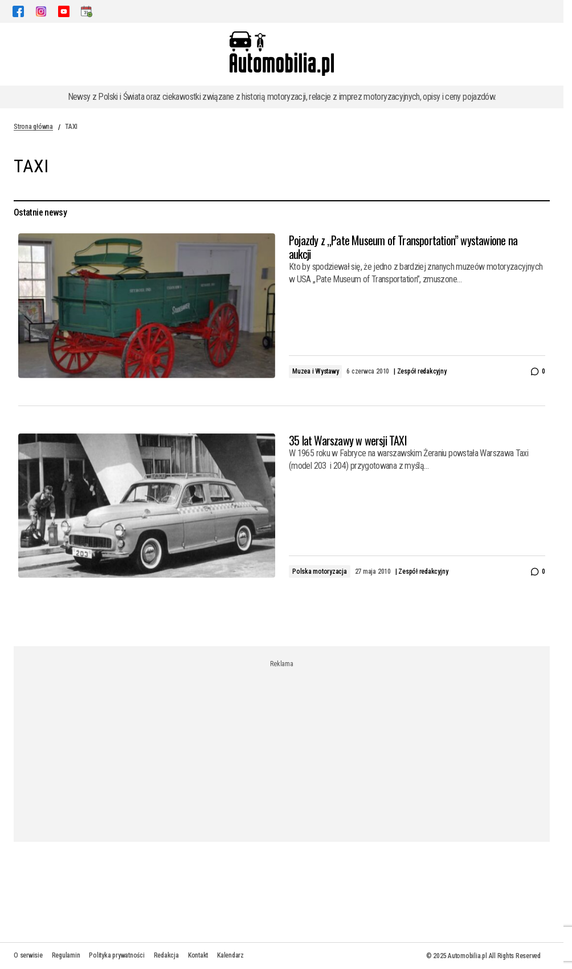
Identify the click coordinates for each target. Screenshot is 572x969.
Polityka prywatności (116, 955)
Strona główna (33, 127)
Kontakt (198, 955)
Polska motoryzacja (319, 571)
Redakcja (166, 955)
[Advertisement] (286, 748)
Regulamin (66, 955)
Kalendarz (230, 955)
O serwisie (28, 955)
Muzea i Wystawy (315, 371)
